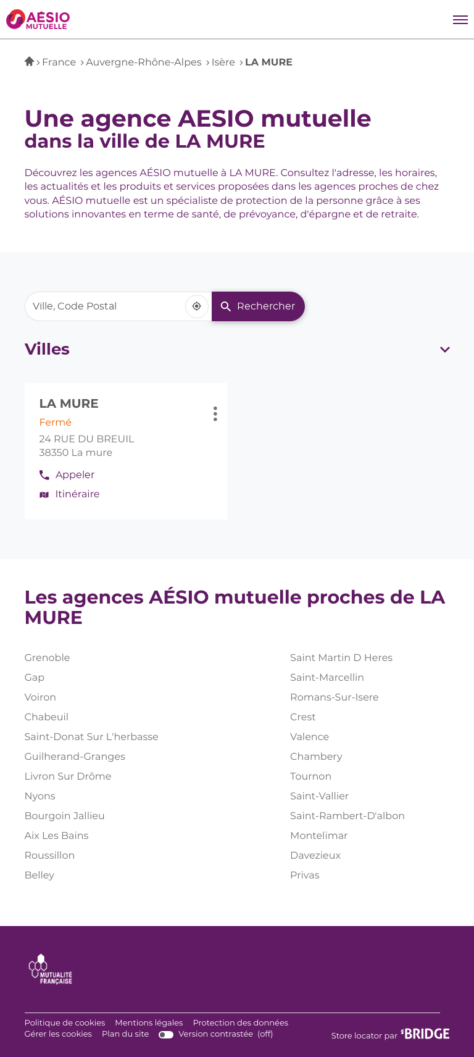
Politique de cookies (65, 1023)
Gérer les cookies (58, 1034)
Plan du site (125, 1034)
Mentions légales (149, 1023)
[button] (460, 19)
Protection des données (240, 1023)
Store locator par (390, 1034)
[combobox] (118, 306)
